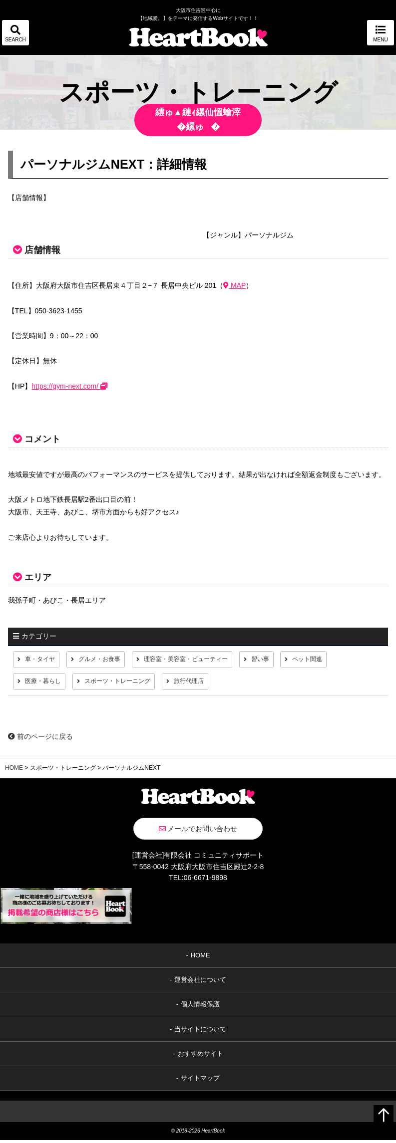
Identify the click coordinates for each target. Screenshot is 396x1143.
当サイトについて (200, 1032)
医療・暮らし (46, 684)
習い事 (287, 660)
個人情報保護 (200, 1007)
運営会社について (200, 983)
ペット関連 (338, 660)
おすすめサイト (200, 1057)
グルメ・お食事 (107, 660)
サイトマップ (200, 1081)
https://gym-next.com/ (69, 386)
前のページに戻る (40, 740)
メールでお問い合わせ (198, 832)
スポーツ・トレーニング (128, 684)
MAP (234, 285)
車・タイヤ (42, 660)
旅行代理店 (208, 684)
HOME (14, 771)
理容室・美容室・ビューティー (205, 660)
